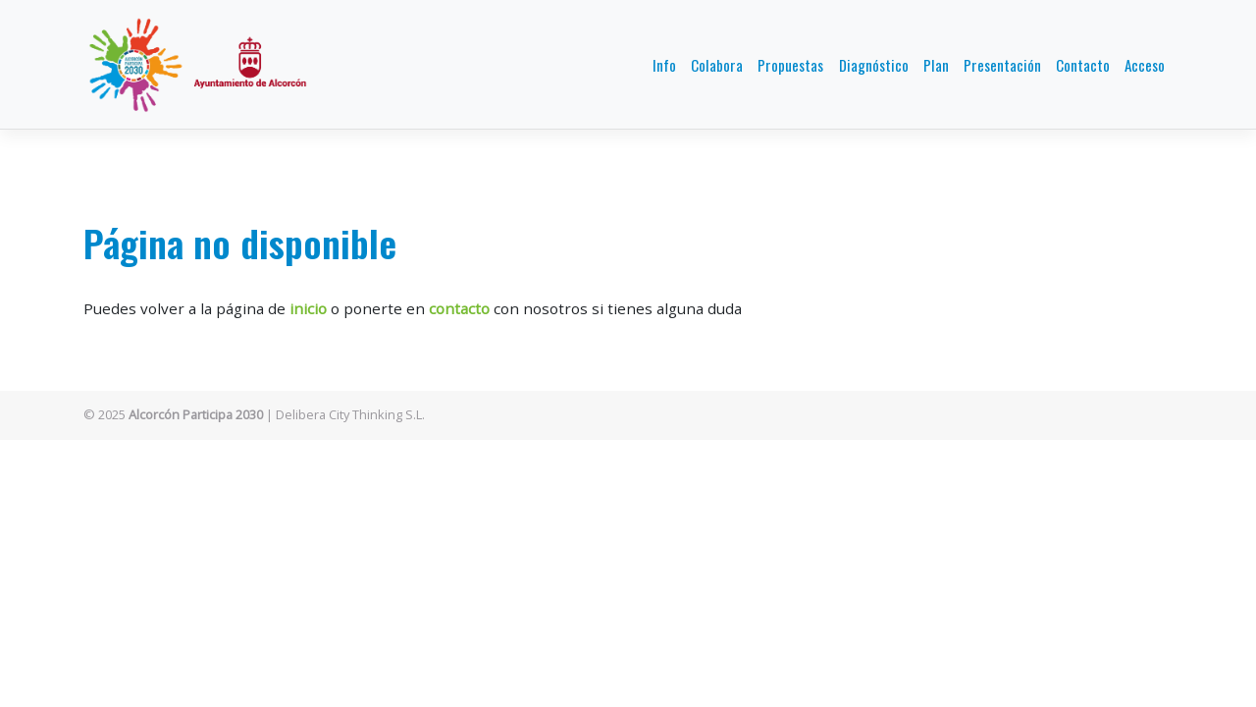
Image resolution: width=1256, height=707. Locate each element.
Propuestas (790, 65)
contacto (459, 308)
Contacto (1083, 65)
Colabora (717, 65)
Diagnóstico (874, 65)
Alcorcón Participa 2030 (196, 414)
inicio (308, 308)
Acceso (1145, 65)
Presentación (1002, 65)
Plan (936, 65)
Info (664, 65)
